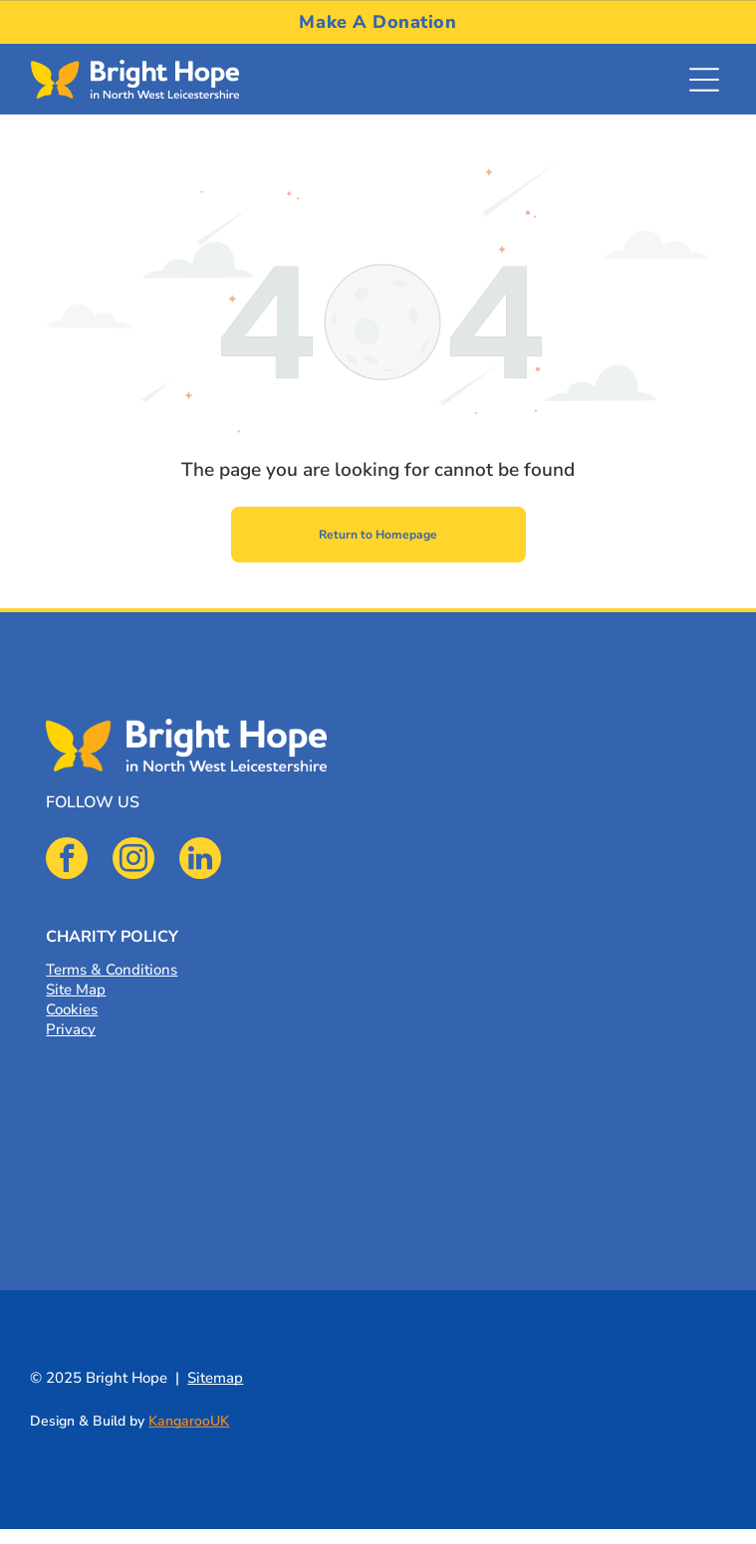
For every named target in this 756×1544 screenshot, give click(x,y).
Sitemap (215, 1378)
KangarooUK (188, 1421)
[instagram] (133, 860)
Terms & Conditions (111, 970)
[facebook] (67, 860)
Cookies (72, 1009)
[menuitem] (377, 22)
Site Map (76, 989)
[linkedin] (200, 860)
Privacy (71, 1029)
